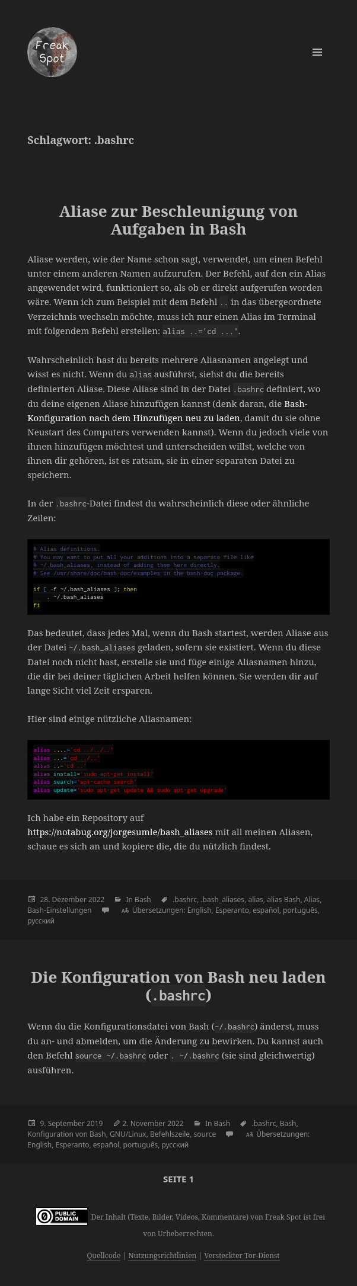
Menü (317, 52)
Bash (143, 899)
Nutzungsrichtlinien (162, 1255)
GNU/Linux (128, 1134)
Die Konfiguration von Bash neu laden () (178, 985)
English (199, 910)
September (66, 1123)
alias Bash (283, 899)
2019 (95, 1123)
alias (255, 899)
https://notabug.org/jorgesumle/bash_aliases (119, 832)
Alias (312, 899)
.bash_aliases (222, 899)
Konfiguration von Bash (66, 1134)
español (266, 910)
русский (41, 921)
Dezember (69, 899)
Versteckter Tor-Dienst (241, 1255)
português (300, 910)
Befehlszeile (170, 1134)
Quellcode (103, 1255)
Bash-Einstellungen (59, 910)
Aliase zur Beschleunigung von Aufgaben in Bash (178, 219)
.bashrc (185, 899)
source (204, 1134)
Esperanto (232, 910)
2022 (96, 899)
